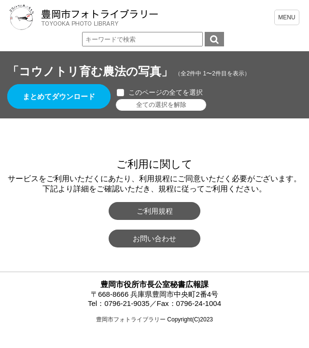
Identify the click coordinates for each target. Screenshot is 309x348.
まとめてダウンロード (59, 96)
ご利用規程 (155, 211)
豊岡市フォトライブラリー (131, 319)
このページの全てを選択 (165, 92)
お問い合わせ (154, 238)
